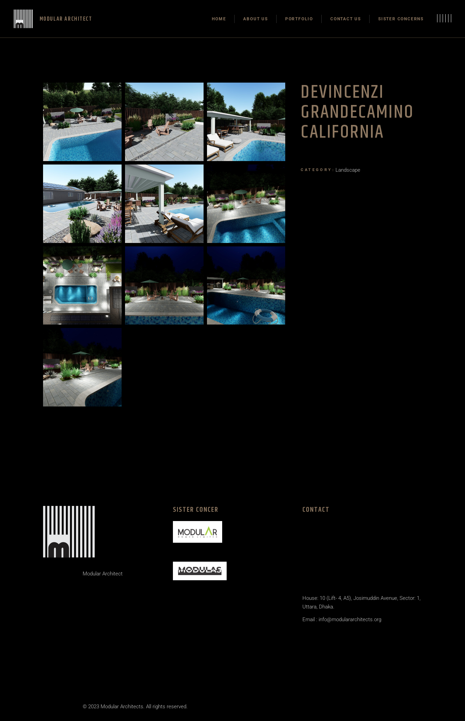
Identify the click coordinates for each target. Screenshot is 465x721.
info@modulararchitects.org (349, 619)
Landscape (347, 170)
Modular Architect (103, 574)
